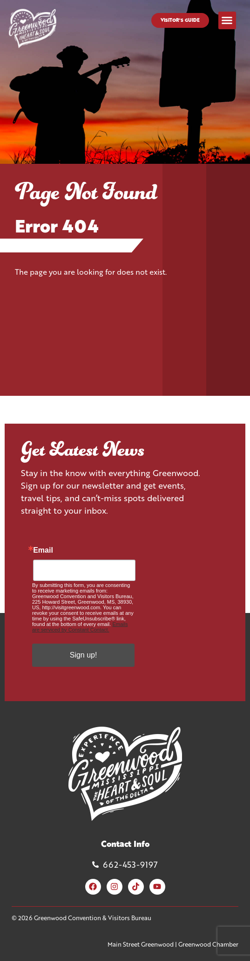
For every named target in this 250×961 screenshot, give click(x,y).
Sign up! (83, 655)
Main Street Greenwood (141, 944)
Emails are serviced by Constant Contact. (80, 626)
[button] (227, 20)
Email (43, 550)
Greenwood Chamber (208, 944)
